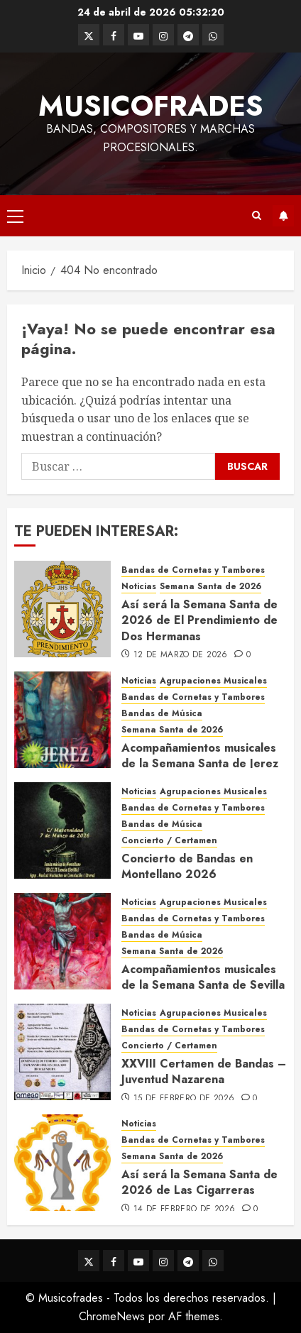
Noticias (138, 587)
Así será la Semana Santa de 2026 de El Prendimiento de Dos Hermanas (199, 620)
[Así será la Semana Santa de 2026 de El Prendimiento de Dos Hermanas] (62, 609)
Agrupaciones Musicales (213, 681)
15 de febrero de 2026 (184, 1098)
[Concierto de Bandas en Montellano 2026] (62, 830)
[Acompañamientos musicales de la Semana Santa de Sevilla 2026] (62, 941)
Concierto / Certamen (169, 841)
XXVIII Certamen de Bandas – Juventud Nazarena (203, 1071)
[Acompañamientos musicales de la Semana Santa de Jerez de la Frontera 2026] (62, 719)
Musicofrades (150, 105)
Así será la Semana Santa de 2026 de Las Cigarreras (199, 1182)
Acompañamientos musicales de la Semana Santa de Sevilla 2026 (203, 985)
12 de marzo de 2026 (180, 655)
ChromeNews (112, 1316)
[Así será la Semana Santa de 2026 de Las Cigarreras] (62, 1162)
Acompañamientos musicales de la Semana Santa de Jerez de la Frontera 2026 (199, 764)
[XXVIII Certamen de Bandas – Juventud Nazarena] (62, 1052)
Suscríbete (283, 215)
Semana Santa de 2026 (210, 587)
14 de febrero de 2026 (184, 1209)
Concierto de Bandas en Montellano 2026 (187, 866)
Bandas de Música (161, 714)
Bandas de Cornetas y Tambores (193, 570)
